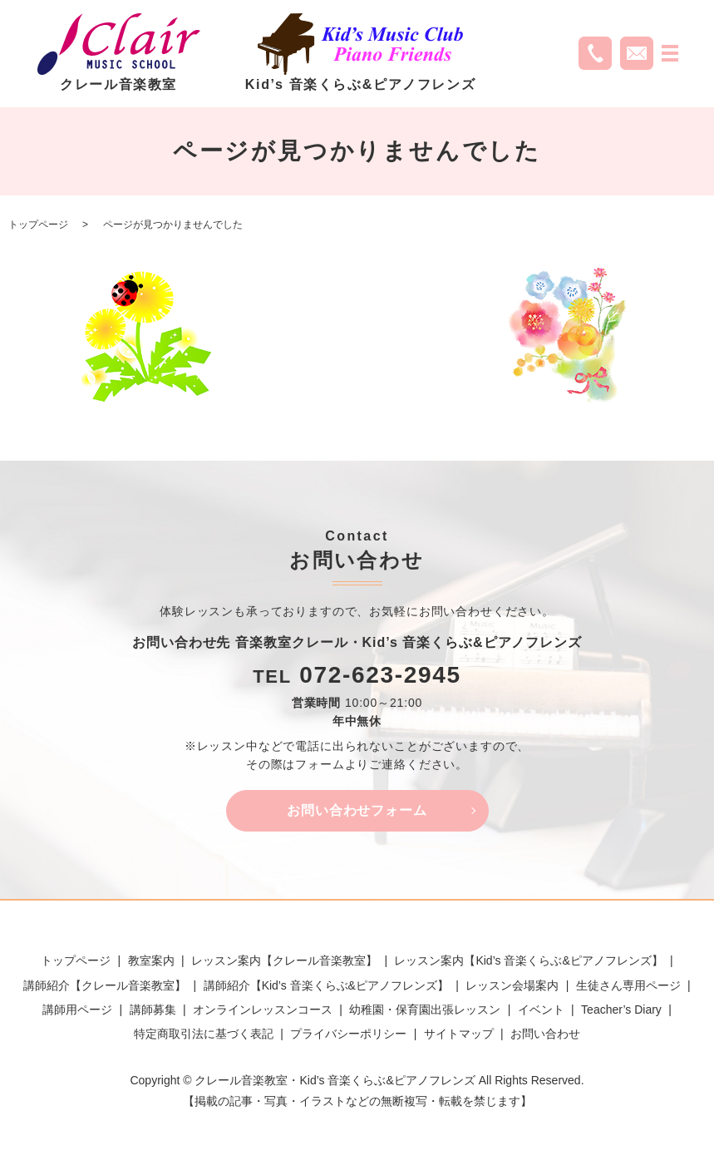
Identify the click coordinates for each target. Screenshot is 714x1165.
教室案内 (151, 961)
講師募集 (153, 1010)
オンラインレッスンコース (262, 1010)
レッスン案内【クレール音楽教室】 (284, 961)
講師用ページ (77, 1010)
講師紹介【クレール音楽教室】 (104, 985)
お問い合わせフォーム (357, 810)
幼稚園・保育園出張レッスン (424, 1010)
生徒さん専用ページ (628, 985)
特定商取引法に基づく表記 (203, 1034)
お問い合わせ (545, 1034)
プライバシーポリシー (348, 1034)
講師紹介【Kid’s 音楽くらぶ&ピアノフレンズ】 (326, 985)
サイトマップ (459, 1034)
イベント (541, 1010)
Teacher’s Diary (621, 1010)
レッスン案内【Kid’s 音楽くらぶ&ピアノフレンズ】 (528, 961)
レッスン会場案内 (512, 985)
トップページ (38, 224)
